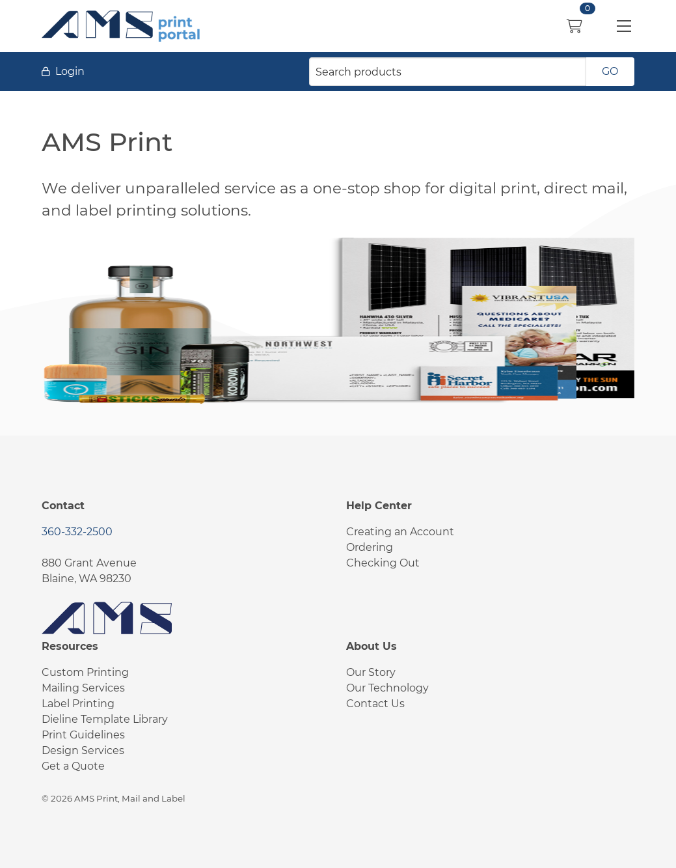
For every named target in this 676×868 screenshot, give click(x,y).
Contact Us (375, 703)
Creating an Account (400, 531)
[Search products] (447, 71)
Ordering (369, 547)
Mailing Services (83, 688)
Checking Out (383, 563)
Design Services (83, 750)
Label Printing (78, 703)
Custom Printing (85, 672)
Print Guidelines (83, 735)
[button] (624, 26)
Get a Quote (73, 766)
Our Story (371, 672)
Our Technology (387, 688)
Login (70, 71)
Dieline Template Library (105, 719)
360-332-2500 (77, 531)
